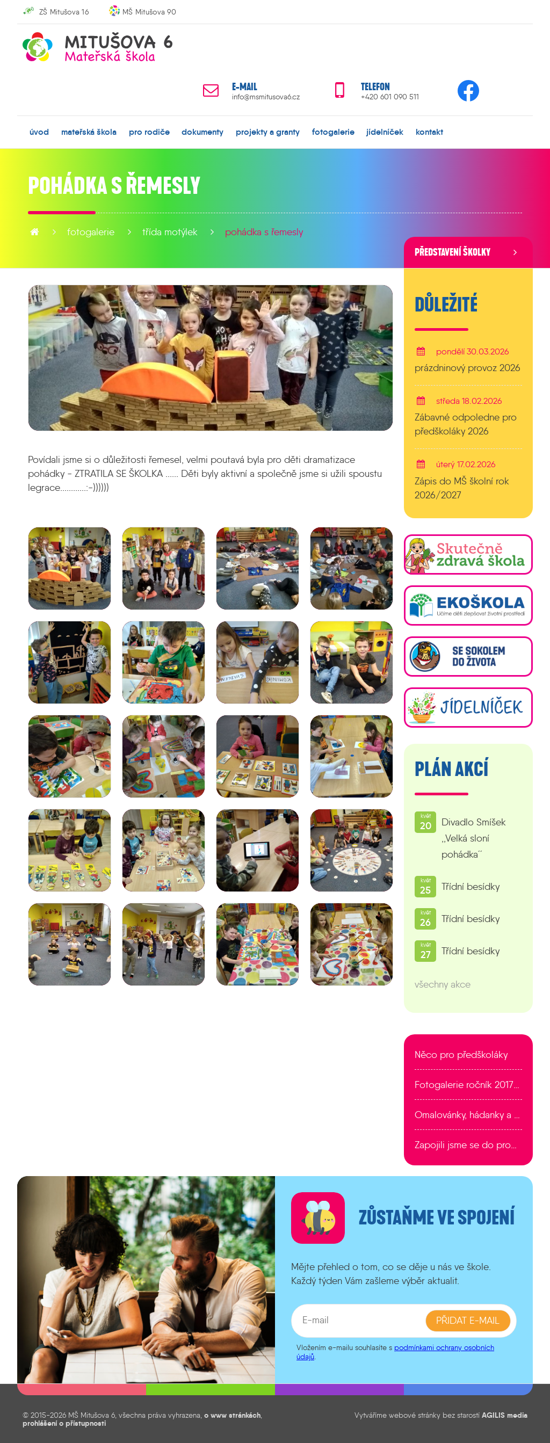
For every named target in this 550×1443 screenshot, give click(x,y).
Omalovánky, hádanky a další (468, 1115)
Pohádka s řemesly (264, 232)
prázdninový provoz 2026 (467, 368)
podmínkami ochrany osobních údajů (395, 1352)
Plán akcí (451, 769)
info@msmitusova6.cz (266, 96)
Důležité (446, 305)
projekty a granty (268, 131)
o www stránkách (232, 1415)
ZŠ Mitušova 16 (64, 12)
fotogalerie (333, 131)
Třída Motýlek (170, 232)
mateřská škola (89, 131)
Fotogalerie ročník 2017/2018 (468, 1085)
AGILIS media (504, 1415)
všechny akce (443, 984)
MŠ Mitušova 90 (149, 12)
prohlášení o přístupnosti (64, 1423)
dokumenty (202, 131)
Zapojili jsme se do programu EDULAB (468, 1145)
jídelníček (384, 131)
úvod (39, 131)
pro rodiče (149, 131)
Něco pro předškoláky (461, 1055)
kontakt (429, 131)
